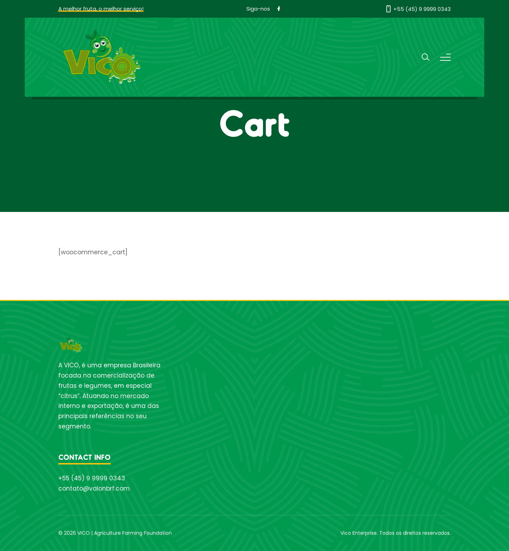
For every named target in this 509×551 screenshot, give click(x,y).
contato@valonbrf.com (94, 488)
